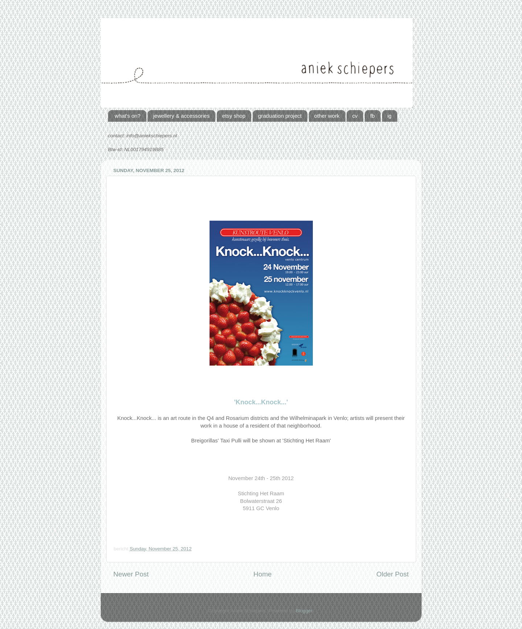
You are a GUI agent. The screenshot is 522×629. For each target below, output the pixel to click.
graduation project (280, 116)
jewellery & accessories (181, 116)
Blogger (304, 610)
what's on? (127, 116)
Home (262, 574)
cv (354, 116)
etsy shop (233, 116)
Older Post (392, 574)
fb (372, 116)
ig (390, 116)
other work (327, 116)
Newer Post (131, 574)
